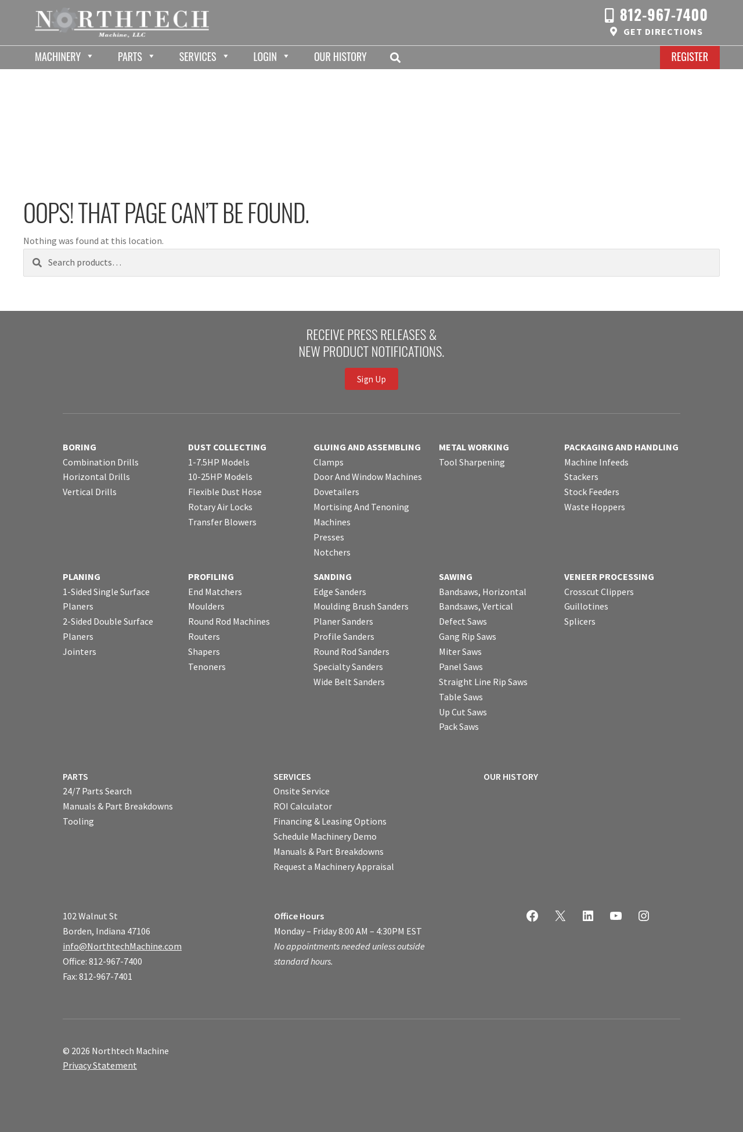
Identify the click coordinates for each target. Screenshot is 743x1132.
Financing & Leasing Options (330, 821)
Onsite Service (301, 791)
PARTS (75, 776)
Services (198, 56)
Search (398, 57)
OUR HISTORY (511, 776)
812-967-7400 (664, 14)
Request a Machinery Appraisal (333, 866)
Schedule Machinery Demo (325, 836)
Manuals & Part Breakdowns (118, 806)
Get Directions (663, 31)
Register (690, 56)
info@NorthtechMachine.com (122, 946)
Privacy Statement (100, 1065)
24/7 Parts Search (97, 791)
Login (265, 56)
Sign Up (371, 379)
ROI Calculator (302, 806)
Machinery (58, 56)
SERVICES (292, 776)
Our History (340, 56)
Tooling (78, 821)
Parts (130, 56)
